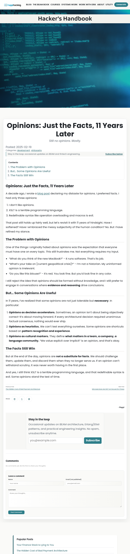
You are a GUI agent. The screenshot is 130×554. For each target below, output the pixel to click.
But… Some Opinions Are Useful (30, 171)
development (23, 150)
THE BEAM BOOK (41, 4)
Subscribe (93, 440)
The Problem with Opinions (27, 167)
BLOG (29, 4)
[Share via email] (29, 399)
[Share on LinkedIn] (15, 399)
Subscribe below (114, 154)
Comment (12, 490)
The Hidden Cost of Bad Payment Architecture (23, 389)
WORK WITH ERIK (87, 4)
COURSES (55, 4)
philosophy (36, 150)
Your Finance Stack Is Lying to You (35, 545)
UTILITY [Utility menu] (109, 4)
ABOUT (100, 4)
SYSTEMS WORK (69, 4)
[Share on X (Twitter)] (22, 399)
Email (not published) (74, 479)
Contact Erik (121, 5)
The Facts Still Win (22, 175)
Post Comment (16, 512)
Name (10, 479)
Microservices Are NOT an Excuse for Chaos (108, 389)
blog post (43, 193)
